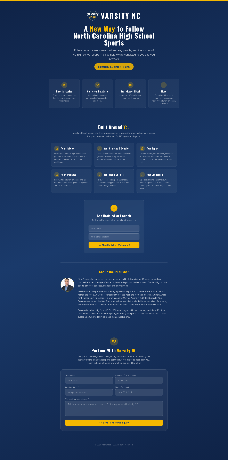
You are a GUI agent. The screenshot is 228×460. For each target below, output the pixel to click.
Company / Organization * (126, 375)
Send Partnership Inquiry (114, 422)
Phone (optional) (122, 387)
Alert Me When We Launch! (114, 245)
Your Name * (70, 375)
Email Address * (72, 387)
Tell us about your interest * (77, 399)
